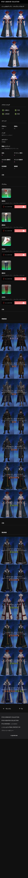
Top (21, 764)
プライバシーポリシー (7, 814)
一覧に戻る (7, 764)
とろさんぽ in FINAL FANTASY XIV (10, 810)
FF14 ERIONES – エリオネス (9, 807)
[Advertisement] (14, 330)
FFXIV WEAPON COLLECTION (10, 804)
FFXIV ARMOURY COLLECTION (10, 2)
